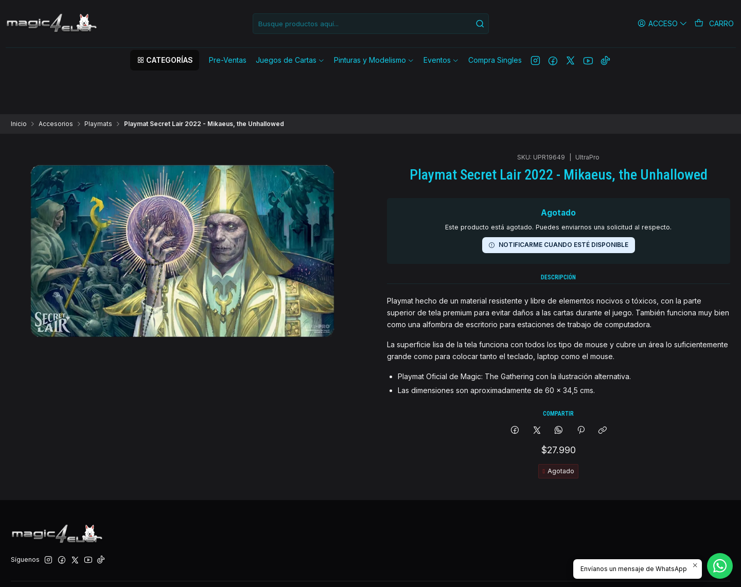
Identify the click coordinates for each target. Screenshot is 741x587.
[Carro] (715, 23)
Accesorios (56, 83)
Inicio (19, 83)
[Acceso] (664, 23)
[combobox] (371, 23)
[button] (164, 60)
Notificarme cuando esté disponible (558, 166)
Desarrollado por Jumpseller (147, 568)
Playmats (98, 83)
